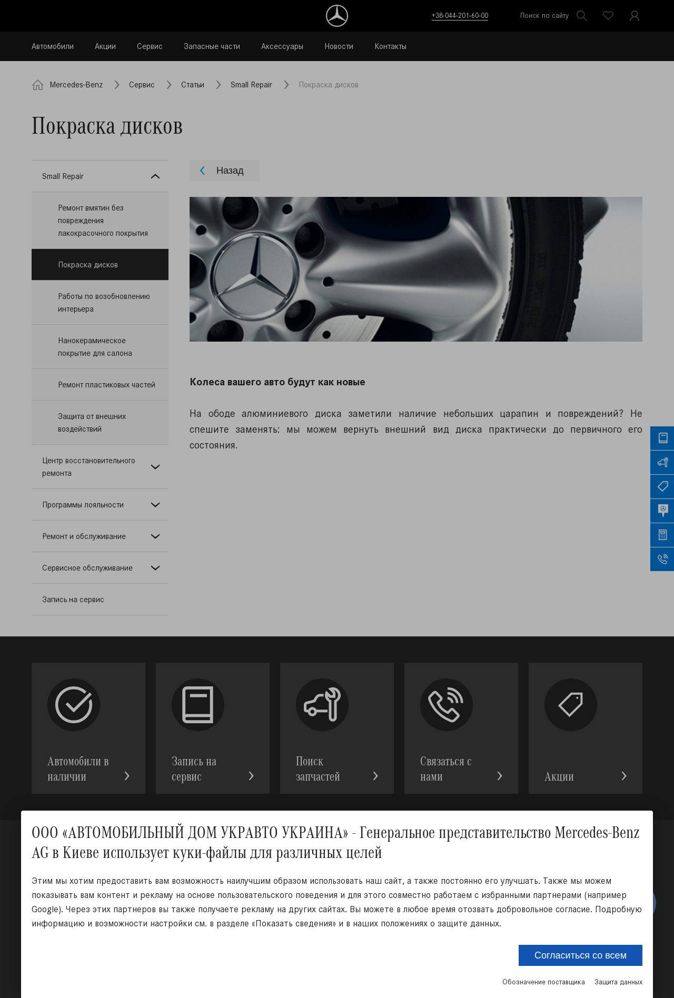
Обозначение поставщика (543, 981)
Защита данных (618, 981)
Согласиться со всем (580, 955)
